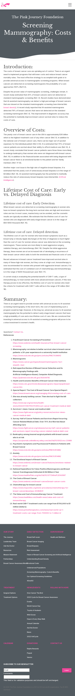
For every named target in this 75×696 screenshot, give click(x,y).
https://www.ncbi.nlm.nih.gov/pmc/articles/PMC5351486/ (37, 450)
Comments (8, 673)
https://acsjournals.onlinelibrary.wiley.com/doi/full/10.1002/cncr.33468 (42, 441)
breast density (10, 107)
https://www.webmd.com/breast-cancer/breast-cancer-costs (39, 481)
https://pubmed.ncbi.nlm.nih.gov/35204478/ (31, 378)
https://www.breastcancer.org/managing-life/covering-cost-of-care (41, 393)
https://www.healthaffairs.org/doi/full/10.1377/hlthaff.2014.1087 (39, 475)
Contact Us (18, 332)
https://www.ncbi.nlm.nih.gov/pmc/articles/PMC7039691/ (37, 356)
